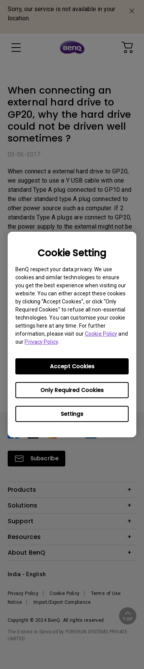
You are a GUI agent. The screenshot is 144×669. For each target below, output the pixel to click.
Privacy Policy (41, 342)
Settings (72, 414)
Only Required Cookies (72, 390)
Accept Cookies (72, 366)
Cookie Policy (101, 334)
